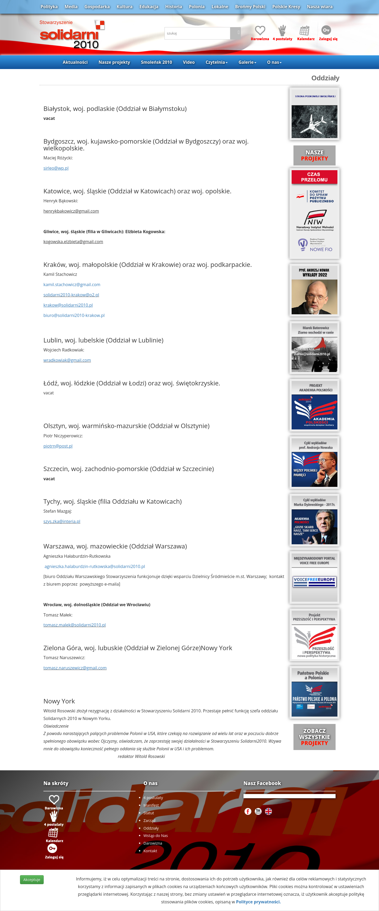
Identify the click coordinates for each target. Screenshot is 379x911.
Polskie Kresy (286, 6)
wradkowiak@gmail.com (67, 360)
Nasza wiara (319, 6)
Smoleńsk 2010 (156, 62)
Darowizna (152, 843)
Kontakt (150, 850)
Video (189, 62)
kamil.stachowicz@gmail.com (71, 284)
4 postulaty (153, 797)
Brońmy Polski (250, 6)
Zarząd (149, 820)
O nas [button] (274, 62)
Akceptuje (31, 879)
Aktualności (75, 62)
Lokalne (220, 6)
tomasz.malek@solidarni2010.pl (74, 625)
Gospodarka (97, 6)
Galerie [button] (247, 62)
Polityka (49, 6)
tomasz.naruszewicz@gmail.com (75, 668)
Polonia (197, 6)
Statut (148, 812)
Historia (173, 6)
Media (71, 6)
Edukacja (148, 6)
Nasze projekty (114, 62)
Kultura (124, 6)
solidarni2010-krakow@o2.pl (71, 295)
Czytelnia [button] (216, 62)
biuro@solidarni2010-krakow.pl (74, 315)
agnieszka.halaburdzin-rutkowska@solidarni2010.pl (94, 566)
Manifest (151, 805)
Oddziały (325, 78)
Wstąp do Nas (155, 835)
